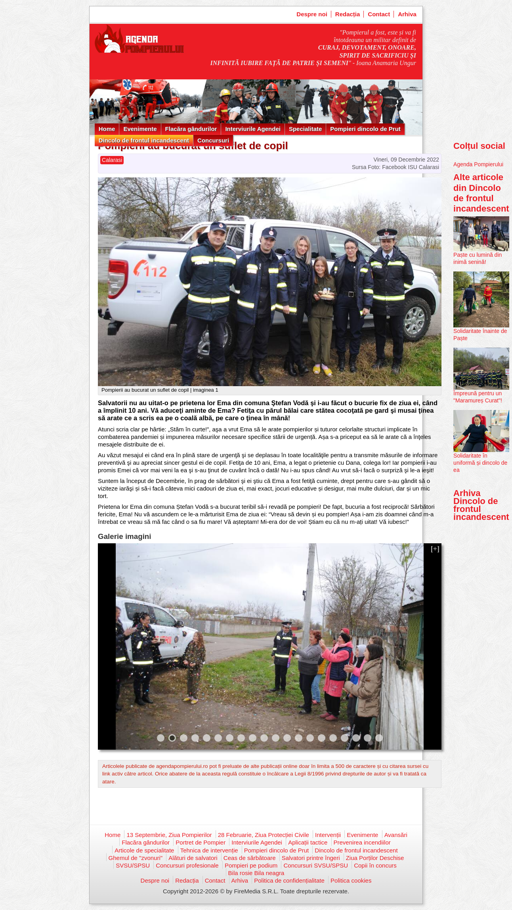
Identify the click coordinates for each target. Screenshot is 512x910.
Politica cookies (351, 880)
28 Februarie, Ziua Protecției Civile (263, 834)
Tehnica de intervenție (209, 850)
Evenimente (140, 128)
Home (107, 128)
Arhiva (407, 14)
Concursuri (213, 140)
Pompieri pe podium (251, 865)
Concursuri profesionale (187, 865)
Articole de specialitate (144, 850)
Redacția (347, 14)
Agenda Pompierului (478, 164)
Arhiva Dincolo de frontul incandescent (481, 505)
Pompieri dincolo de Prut (365, 128)
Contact (379, 14)
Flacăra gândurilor (191, 128)
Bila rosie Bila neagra (256, 873)
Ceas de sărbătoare (250, 857)
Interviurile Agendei (252, 128)
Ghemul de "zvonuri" (136, 857)
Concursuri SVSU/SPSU (315, 865)
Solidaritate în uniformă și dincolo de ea (480, 462)
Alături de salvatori (192, 857)
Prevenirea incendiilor (362, 842)
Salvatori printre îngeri (311, 857)
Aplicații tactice (307, 842)
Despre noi (311, 14)
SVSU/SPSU (133, 865)
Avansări (395, 834)
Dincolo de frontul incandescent (144, 140)
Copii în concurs (375, 865)
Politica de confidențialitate (289, 880)
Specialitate (305, 128)
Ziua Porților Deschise (375, 857)
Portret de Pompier (200, 842)
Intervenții (328, 834)
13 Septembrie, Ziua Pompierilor (169, 834)
